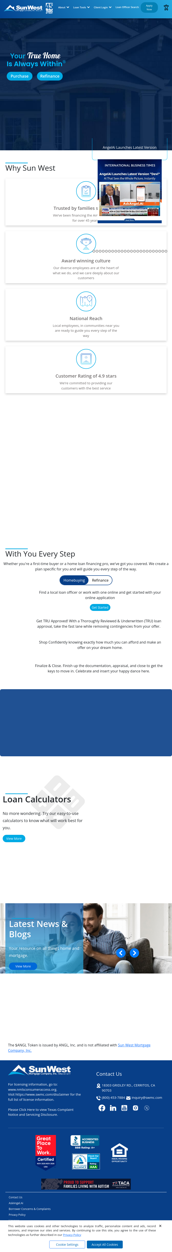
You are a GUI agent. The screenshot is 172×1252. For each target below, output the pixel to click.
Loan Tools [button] (79, 7)
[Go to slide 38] (156, 251)
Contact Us (15, 1197)
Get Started (100, 607)
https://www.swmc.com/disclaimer (42, 1094)
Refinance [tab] (100, 580)
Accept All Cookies (105, 1244)
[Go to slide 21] (103, 251)
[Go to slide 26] (119, 251)
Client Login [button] (101, 7)
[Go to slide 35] (147, 251)
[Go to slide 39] (159, 251)
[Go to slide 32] (137, 251)
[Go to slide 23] (109, 251)
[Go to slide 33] (141, 251)
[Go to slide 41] (166, 251)
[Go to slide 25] (115, 251)
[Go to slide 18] (93, 251)
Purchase (19, 76)
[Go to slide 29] (128, 251)
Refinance (49, 76)
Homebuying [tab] (74, 580)
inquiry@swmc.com (147, 1097)
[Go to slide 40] (162, 251)
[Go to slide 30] (131, 251)
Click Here (27, 1109)
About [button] (61, 7)
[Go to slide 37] (153, 251)
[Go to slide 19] (97, 251)
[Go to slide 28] (125, 251)
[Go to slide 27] (122, 251)
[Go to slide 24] (112, 251)
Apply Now (149, 7)
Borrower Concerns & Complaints (30, 1209)
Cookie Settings (67, 1244)
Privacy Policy (72, 1235)
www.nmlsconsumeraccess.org (32, 1089)
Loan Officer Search (127, 7)
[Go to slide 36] (150, 251)
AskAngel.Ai (16, 1203)
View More (14, 838)
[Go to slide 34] (144, 251)
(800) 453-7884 (113, 1097)
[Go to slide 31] (134, 251)
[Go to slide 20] (100, 251)
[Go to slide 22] (106, 251)
